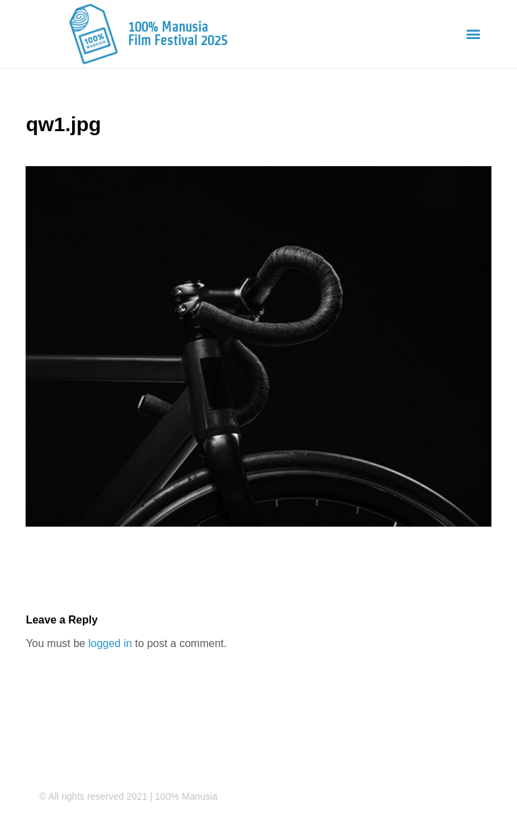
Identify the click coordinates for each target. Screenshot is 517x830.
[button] (473, 34)
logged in (110, 643)
